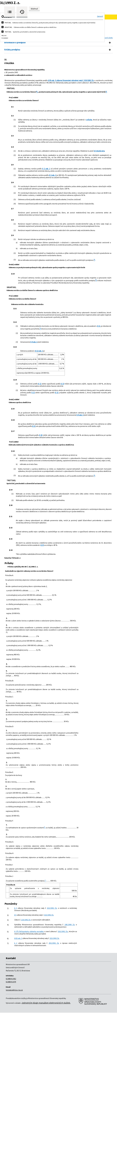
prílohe (36, 129)
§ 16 (41, 522)
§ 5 (15, 1057)
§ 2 (15, 1092)
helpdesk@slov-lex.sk (14, 1141)
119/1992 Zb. (26, 1062)
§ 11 (54, 395)
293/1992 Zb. (50, 1092)
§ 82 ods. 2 (19, 1085)
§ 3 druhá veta (46, 167)
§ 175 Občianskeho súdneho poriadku (28, 1076)
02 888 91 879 (11, 1133)
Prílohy (3, 35)
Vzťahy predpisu (12, 49)
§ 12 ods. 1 (39, 424)
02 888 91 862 (11, 1130)
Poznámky (4, 38)
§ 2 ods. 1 (46, 190)
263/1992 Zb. (19, 1078)
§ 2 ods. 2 (55, 198)
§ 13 (62, 457)
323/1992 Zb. (50, 1050)
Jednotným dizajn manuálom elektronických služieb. (46, 1154)
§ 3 (15, 1050)
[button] (100, 16)
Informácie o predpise (15, 42)
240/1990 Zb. (29, 1069)
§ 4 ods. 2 (33, 415)
